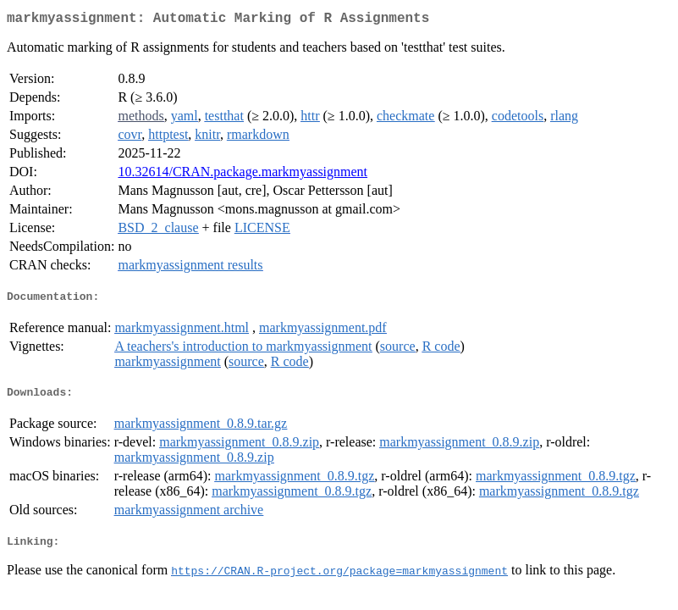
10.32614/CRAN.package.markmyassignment (242, 175)
